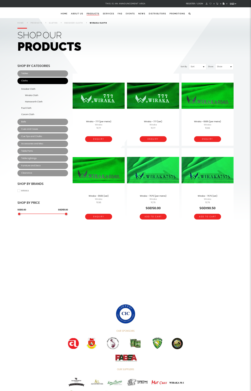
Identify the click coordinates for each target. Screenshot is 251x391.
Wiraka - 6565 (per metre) (207, 122)
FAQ (120, 14)
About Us (77, 14)
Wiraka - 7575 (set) (207, 196)
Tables (24, 73)
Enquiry (98, 139)
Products (93, 14)
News (141, 14)
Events (130, 14)
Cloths (53, 23)
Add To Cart (153, 217)
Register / (191, 4)
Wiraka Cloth (98, 23)
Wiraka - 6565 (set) (99, 196)
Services (108, 14)
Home (64, 14)
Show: (211, 67)
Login (200, 4)
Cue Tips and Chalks (31, 136)
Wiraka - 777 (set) (153, 122)
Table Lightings (29, 158)
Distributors (157, 14)
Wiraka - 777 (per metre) (98, 122)
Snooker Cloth (73, 23)
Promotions (177, 14)
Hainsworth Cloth (33, 102)
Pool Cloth (26, 108)
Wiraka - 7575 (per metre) (153, 196)
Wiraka (23, 191)
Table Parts (27, 151)
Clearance (26, 173)
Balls (23, 122)
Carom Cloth (27, 114)
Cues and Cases (29, 129)
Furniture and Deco (31, 166)
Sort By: (184, 67)
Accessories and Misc (32, 144)
